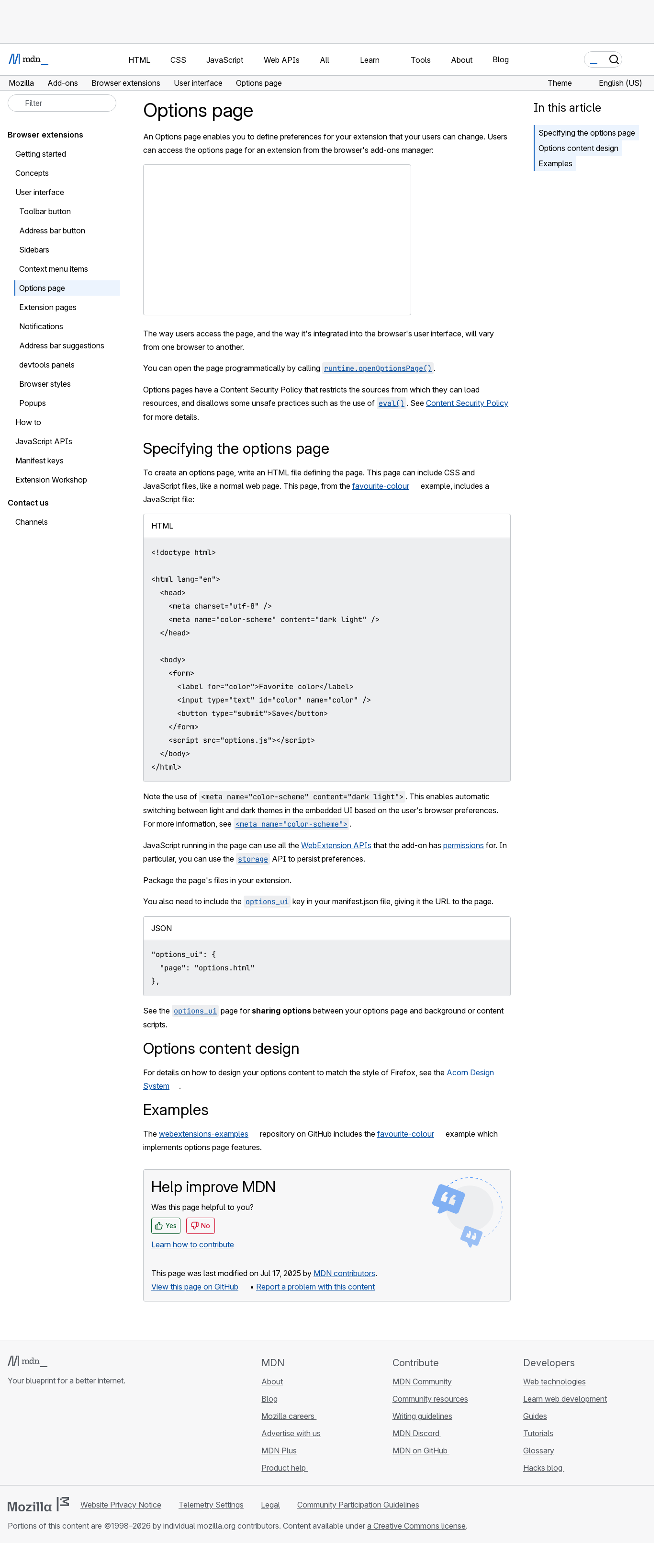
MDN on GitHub (420, 1450)
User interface (39, 192)
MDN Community (422, 1381)
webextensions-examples (203, 1134)
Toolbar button (45, 211)
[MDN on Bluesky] (30, 1437)
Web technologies (554, 1381)
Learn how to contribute (192, 1244)
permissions (463, 845)
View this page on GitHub (194, 1286)
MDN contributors (344, 1273)
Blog (501, 59)
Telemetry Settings (211, 1504)
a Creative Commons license (416, 1526)
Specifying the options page (586, 133)
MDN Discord (416, 1433)
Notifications (41, 326)
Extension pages (48, 307)
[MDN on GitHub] (13, 1437)
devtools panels (47, 364)
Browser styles (45, 384)
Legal (270, 1504)
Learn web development (565, 1399)
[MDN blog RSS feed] (82, 1437)
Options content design (578, 148)
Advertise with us (291, 1433)
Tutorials (538, 1433)
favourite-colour (380, 486)
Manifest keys (39, 460)
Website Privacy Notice (120, 1504)
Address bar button (52, 230)
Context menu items (53, 269)
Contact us (28, 502)
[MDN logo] (27, 1361)
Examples (555, 163)
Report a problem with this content (315, 1286)
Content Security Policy (467, 403)
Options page (42, 288)
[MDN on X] (48, 1437)
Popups (32, 403)
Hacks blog (543, 1468)
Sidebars (34, 249)
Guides (535, 1416)
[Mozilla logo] (38, 1504)
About (272, 1381)
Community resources (430, 1399)
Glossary (538, 1450)
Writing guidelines (422, 1416)
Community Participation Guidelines (358, 1504)
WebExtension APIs (336, 845)
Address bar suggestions (61, 345)
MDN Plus (279, 1450)
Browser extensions (45, 134)
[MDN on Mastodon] (65, 1437)
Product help (284, 1468)
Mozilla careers (288, 1416)
